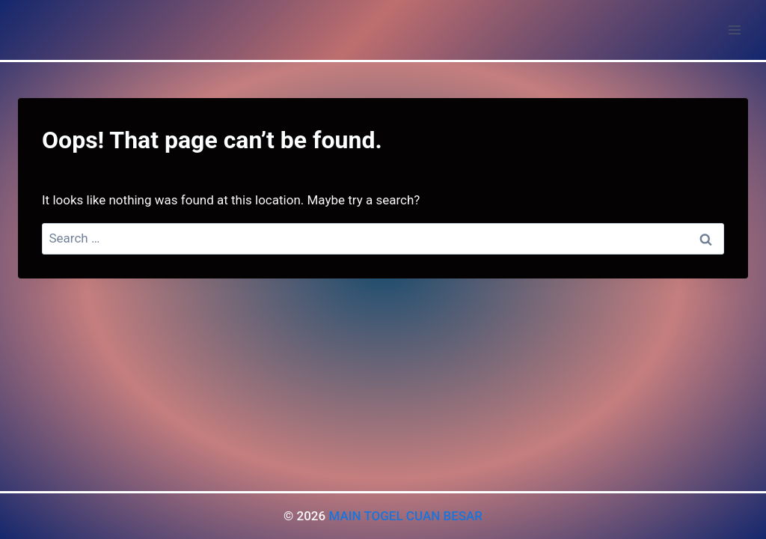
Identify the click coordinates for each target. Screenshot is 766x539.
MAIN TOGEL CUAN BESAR (405, 515)
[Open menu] (734, 29)
